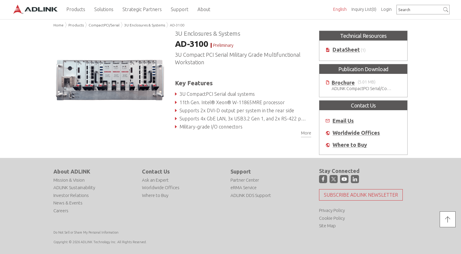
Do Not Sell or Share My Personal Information (86, 232)
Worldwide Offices (356, 133)
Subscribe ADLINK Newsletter (361, 195)
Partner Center (244, 180)
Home (58, 25)
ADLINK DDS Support (250, 195)
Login (386, 9)
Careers (60, 210)
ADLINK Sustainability (74, 187)
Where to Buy (350, 145)
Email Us (343, 121)
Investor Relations (71, 195)
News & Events (68, 202)
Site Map (327, 225)
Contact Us (156, 171)
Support (240, 171)
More (306, 133)
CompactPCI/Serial (104, 25)
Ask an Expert (155, 180)
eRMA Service (243, 187)
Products (76, 25)
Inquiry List (363, 9)
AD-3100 (177, 25)
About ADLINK (71, 171)
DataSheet (346, 50)
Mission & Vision (69, 180)
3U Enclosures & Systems (144, 25)
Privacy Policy (332, 210)
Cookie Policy (332, 218)
